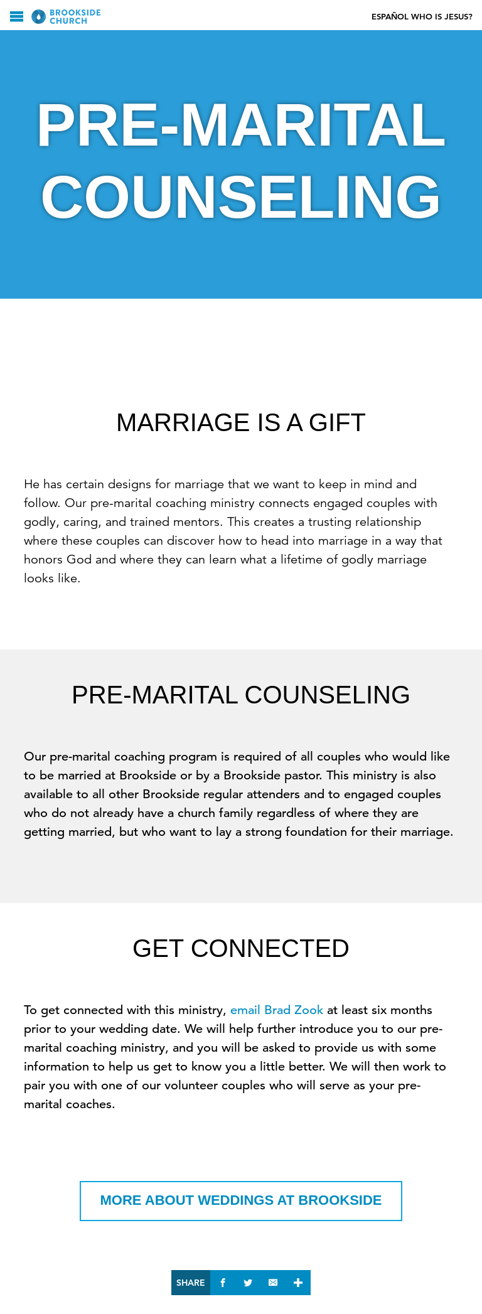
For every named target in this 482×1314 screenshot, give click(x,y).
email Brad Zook (276, 1010)
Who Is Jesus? (442, 17)
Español (390, 17)
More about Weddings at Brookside (241, 1200)
